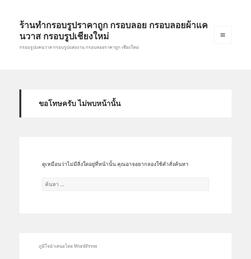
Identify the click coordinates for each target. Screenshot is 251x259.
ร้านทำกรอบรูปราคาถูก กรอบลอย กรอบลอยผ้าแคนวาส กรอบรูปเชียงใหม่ (113, 30)
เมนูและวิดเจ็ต (223, 35)
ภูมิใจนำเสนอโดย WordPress (68, 246)
